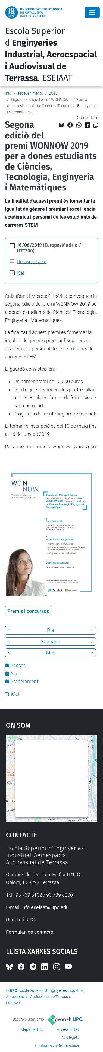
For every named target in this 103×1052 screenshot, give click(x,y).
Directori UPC (20, 919)
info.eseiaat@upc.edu (45, 907)
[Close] (92, 12)
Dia (50, 630)
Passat (17, 665)
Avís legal (69, 1037)
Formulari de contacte (29, 932)
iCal (20, 273)
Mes (50, 652)
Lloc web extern (31, 261)
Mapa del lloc (32, 1029)
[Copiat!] (95, 125)
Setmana (50, 641)
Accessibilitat (68, 1029)
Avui (15, 673)
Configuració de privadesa (57, 1045)
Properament (24, 681)
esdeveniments (30, 93)
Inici (8, 93)
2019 (53, 93)
